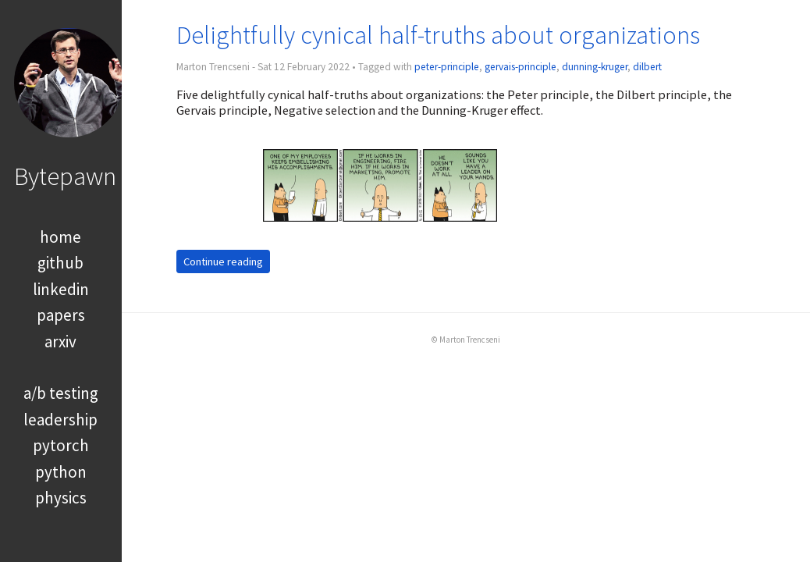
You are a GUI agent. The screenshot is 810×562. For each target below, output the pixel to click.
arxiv (60, 341)
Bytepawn (65, 176)
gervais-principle (520, 66)
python (61, 471)
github (60, 262)
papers (61, 314)
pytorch (61, 445)
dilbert (647, 66)
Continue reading (223, 261)
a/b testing (60, 393)
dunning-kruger (594, 66)
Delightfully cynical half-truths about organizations (438, 35)
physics (61, 497)
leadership (60, 419)
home (60, 236)
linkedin (61, 289)
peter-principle (446, 66)
